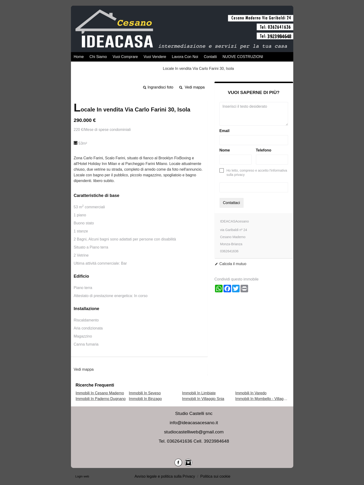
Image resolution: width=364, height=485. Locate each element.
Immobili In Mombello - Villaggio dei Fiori (269, 399)
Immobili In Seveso (145, 393)
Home (79, 57)
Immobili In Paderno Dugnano (101, 399)
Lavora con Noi (185, 57)
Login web (82, 476)
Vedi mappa (195, 87)
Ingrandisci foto (160, 87)
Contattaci (231, 203)
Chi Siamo (98, 57)
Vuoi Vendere (155, 57)
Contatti (210, 57)
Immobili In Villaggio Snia (203, 399)
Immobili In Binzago (145, 399)
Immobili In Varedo (251, 393)
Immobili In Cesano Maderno (100, 393)
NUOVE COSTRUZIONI (243, 57)
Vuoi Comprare (125, 57)
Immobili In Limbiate (199, 393)
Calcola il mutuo (232, 264)
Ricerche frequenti (95, 385)
